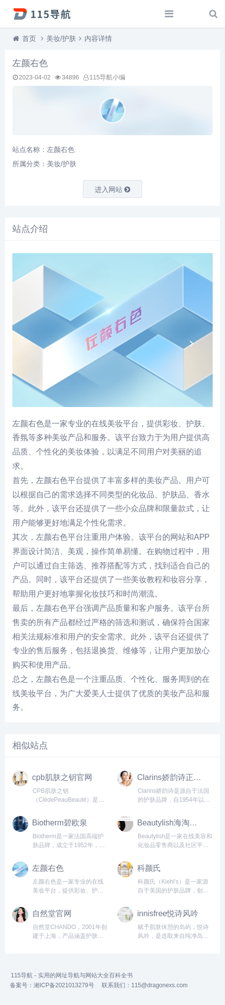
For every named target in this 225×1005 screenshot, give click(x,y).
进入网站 (112, 189)
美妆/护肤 (61, 38)
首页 (29, 38)
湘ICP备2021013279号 (64, 985)
